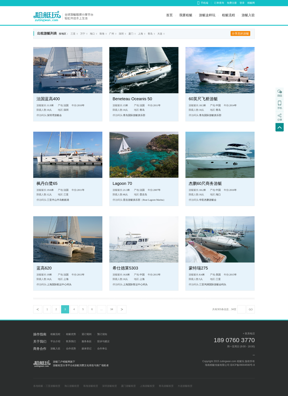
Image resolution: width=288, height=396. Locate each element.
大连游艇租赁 (185, 385)
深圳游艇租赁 (109, 385)
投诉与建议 (103, 341)
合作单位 (102, 348)
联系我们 (71, 341)
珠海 (101, 33)
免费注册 (232, 2)
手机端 (204, 2)
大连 (159, 33)
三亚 (73, 33)
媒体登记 (86, 348)
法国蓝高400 (48, 99)
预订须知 (102, 334)
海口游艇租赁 (71, 385)
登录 (242, 2)
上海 (140, 33)
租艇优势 (71, 334)
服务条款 (86, 341)
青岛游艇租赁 (166, 385)
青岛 (150, 33)
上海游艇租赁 (147, 385)
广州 (111, 33)
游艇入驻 (248, 15)
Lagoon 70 (122, 183)
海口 (92, 33)
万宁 (82, 33)
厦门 (130, 33)
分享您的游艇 (240, 33)
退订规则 (86, 334)
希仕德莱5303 (125, 268)
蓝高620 (44, 268)
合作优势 (71, 348)
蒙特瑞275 (198, 268)
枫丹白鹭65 (47, 183)
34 (111, 309)
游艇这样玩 (207, 15)
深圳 (121, 33)
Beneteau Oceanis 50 (132, 99)
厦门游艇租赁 (128, 385)
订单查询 (219, 2)
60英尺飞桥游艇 (203, 99)
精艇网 (251, 2)
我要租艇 (185, 15)
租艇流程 (228, 15)
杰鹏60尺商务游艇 (205, 183)
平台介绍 (55, 341)
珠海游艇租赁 (90, 385)
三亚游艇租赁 (53, 385)
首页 (169, 15)
